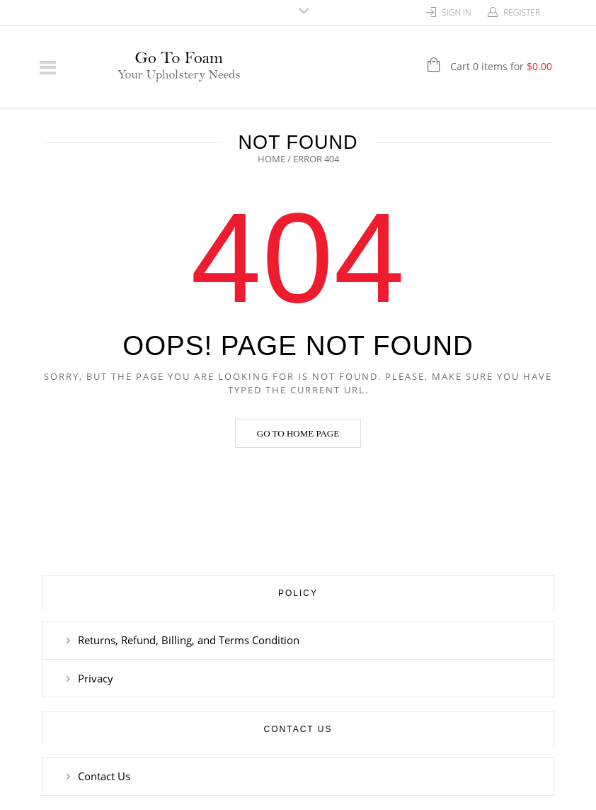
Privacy (95, 678)
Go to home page (298, 433)
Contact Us (104, 776)
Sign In (456, 12)
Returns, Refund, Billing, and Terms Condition (188, 640)
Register (521, 12)
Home (271, 158)
